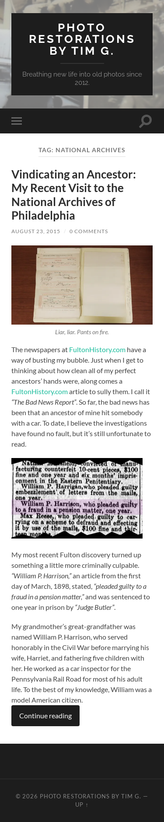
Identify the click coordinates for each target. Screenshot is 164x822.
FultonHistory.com (97, 349)
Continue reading (45, 715)
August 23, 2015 (35, 231)
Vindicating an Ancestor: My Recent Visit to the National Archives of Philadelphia (73, 195)
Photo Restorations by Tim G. (82, 39)
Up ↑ (81, 804)
